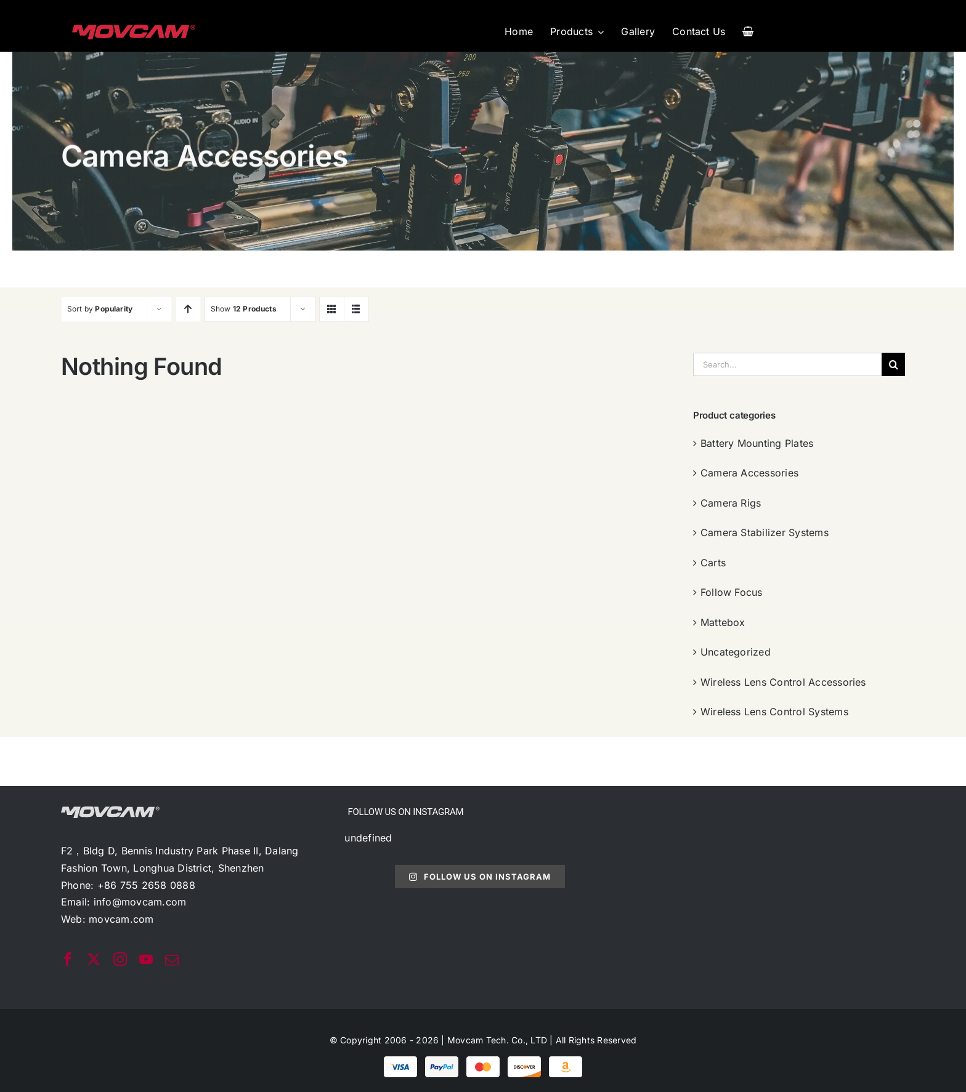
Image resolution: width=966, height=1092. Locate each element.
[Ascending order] (188, 309)
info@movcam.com (140, 902)
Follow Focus (731, 592)
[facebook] (68, 959)
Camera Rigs (730, 503)
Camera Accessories (749, 473)
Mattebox (722, 622)
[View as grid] (332, 309)
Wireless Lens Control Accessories (783, 682)
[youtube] (146, 959)
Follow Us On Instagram (479, 876)
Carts (713, 562)
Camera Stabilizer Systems (764, 532)
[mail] (172, 960)
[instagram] (120, 959)
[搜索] (893, 364)
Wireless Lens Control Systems (774, 711)
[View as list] (356, 309)
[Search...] (787, 364)
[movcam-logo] (133, 29)
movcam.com (121, 919)
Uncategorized (735, 652)
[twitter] (93, 959)
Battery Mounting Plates (757, 443)
